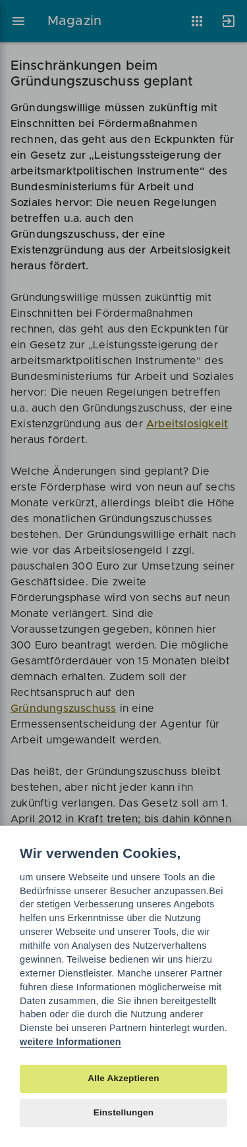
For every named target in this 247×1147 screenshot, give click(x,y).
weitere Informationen (70, 1041)
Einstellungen (124, 1112)
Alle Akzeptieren (123, 1078)
